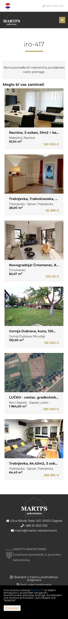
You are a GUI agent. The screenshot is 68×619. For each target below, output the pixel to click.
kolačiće (37, 590)
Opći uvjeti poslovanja (35, 585)
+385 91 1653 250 (52, 5)
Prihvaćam (12, 608)
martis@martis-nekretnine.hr (34, 530)
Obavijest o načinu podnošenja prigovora (35, 578)
